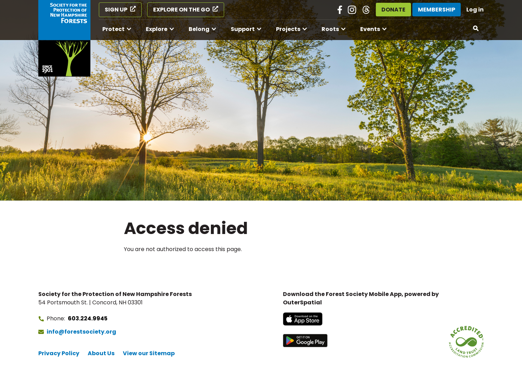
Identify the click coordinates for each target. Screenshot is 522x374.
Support (243, 29)
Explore (156, 29)
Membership (436, 10)
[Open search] (476, 28)
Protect (113, 29)
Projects (288, 29)
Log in (475, 10)
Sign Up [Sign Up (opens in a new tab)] (116, 10)
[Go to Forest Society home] (64, 38)
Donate (393, 10)
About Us (101, 353)
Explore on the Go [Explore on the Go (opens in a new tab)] (181, 10)
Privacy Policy (58, 353)
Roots (330, 29)
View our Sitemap (149, 353)
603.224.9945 (88, 318)
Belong (199, 29)
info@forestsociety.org (81, 332)
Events (370, 29)
